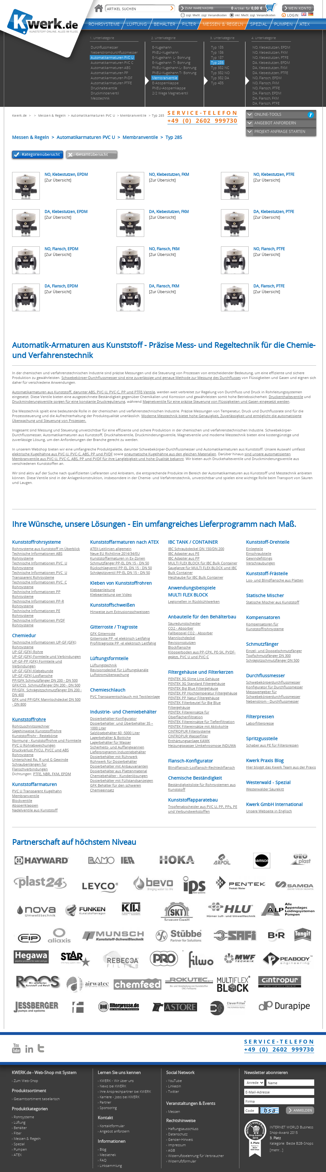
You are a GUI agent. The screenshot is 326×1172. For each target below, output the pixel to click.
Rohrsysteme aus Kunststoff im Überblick (46, 548)
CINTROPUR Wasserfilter (188, 736)
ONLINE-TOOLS (267, 114)
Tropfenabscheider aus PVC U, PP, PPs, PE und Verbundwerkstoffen (202, 809)
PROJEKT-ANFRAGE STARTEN (279, 131)
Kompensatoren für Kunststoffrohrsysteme (265, 626)
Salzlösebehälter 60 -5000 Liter (115, 732)
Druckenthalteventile (286, 396)
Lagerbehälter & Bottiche (110, 737)
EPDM (66, 773)
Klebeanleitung (102, 589)
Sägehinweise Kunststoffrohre (36, 730)
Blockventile (22, 800)
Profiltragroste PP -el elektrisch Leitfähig (123, 643)
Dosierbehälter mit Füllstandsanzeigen (121, 780)
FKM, (56, 773)
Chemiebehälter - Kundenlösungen (119, 775)
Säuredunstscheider (184, 623)
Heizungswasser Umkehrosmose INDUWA (202, 745)
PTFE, (38, 773)
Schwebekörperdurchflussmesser (273, 682)
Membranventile (133, 115)
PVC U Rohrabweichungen (33, 745)
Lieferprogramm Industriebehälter (118, 751)
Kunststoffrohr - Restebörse (35, 735)
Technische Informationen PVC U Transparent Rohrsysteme (39, 575)
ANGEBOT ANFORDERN (275, 123)
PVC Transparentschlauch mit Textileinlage (125, 696)
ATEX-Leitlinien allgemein (110, 548)
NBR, (47, 773)
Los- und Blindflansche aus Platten (274, 580)
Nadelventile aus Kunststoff (35, 810)
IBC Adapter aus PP (184, 558)
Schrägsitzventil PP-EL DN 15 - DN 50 (120, 572)
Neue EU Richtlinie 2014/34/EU (115, 553)
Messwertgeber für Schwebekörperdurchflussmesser (273, 694)
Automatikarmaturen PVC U (93, 115)
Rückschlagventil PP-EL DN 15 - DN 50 (121, 567)
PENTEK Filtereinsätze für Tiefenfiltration (201, 721)
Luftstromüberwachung (109, 674)
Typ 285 (158, 115)
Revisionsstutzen (182, 642)
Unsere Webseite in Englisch (269, 811)
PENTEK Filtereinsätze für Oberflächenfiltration (188, 714)
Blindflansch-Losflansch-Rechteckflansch (201, 767)
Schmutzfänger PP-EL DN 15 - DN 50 (119, 563)
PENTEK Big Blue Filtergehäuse (193, 688)
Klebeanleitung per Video (111, 594)
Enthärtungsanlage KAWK (189, 740)
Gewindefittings (259, 558)
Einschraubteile (258, 553)
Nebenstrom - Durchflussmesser (272, 701)
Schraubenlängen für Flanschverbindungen (30, 766)
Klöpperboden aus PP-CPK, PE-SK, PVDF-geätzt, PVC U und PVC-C (202, 654)
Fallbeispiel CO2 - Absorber (190, 633)
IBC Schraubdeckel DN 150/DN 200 (196, 548)
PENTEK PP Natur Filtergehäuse (193, 697)
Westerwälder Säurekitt (265, 789)
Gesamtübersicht (92, 154)
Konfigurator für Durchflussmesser (274, 687)
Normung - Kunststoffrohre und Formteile (46, 740)
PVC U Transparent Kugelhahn (37, 791)
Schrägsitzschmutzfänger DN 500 (272, 660)
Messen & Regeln (52, 115)
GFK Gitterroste (102, 633)
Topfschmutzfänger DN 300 (268, 655)
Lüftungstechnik (103, 665)
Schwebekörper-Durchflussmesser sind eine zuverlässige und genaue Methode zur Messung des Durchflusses (151, 377)
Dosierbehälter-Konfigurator (113, 718)
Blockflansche (179, 647)
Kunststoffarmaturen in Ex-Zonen (117, 558)
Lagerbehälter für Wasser (110, 742)
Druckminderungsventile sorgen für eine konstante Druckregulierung (68, 401)
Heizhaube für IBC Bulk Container (195, 577)
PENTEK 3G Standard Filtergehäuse (196, 683)
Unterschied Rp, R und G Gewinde (40, 759)
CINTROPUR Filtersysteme (189, 731)
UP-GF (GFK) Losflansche (32, 675)
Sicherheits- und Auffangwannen (117, 747)
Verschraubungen (260, 563)
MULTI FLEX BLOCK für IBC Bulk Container (202, 563)
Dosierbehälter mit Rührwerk (114, 756)
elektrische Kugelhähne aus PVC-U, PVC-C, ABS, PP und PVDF (62, 454)
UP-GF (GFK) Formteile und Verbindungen (46, 656)
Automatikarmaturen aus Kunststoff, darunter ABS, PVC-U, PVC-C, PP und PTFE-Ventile (83, 392)
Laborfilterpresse (260, 723)
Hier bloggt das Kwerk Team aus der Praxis (281, 767)
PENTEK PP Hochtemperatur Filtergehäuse (202, 693)
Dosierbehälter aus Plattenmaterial (118, 771)
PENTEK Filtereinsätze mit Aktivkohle (198, 726)
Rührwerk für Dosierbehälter (113, 761)
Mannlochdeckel (181, 637)
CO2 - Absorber (180, 628)
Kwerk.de (19, 115)
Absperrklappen (25, 805)
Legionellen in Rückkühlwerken (194, 601)
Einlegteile (254, 548)
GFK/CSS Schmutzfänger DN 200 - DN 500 (46, 685)
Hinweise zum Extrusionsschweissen (120, 611)
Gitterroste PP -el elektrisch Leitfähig (120, 638)
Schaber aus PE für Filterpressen (272, 745)
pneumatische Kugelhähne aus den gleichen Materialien (170, 454)
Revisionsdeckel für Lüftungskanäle (119, 669)
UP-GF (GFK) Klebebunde (32, 670)
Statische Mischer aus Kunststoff (272, 602)
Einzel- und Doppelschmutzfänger (274, 650)
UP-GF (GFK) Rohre (27, 651)
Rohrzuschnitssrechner (30, 726)
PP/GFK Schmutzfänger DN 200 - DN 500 (45, 680)
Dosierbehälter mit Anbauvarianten (119, 766)
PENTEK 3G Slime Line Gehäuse (193, 678)
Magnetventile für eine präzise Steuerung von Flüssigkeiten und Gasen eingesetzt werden (216, 401)
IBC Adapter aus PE (183, 553)
